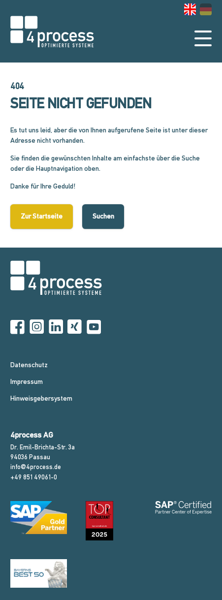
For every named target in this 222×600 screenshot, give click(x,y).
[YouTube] (94, 327)
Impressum (26, 381)
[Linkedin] (56, 327)
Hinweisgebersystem (41, 398)
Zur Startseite (42, 216)
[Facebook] (17, 327)
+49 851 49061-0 (33, 477)
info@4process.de (35, 467)
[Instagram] (37, 327)
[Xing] (74, 327)
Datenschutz (29, 365)
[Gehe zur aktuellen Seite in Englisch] (190, 9)
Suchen (103, 216)
